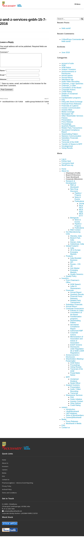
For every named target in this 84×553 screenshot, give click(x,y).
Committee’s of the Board (76, 313)
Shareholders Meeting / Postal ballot (75, 360)
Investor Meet (66, 110)
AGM (63, 65)
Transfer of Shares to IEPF (71, 144)
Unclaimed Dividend (74, 380)
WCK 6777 (81, 215)
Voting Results (67, 148)
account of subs (67, 63)
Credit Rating (66, 92)
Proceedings (66, 124)
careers (64, 407)
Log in (63, 159)
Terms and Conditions (9, 493)
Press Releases (72, 421)
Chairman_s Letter (68, 86)
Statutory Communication (71, 136)
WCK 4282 (81, 211)
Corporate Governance (75, 309)
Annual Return (67, 77)
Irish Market (74, 268)
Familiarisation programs (71, 98)
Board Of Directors (73, 175)
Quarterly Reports (68, 126)
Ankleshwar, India (77, 244)
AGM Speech (75, 284)
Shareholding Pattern (69, 134)
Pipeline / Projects (78, 194)
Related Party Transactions (75, 301)
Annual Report (75, 292)
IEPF (68, 377)
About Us (65, 171)
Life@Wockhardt (72, 411)
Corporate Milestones (74, 179)
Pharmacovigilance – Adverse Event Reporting (17, 483)
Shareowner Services (74, 395)
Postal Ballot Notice (75, 374)
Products (69, 256)
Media (63, 419)
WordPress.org (67, 165)
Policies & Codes (76, 310)
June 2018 (65, 52)
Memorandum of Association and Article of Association (76, 340)
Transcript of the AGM (69, 142)
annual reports (67, 75)
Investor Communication (70, 108)
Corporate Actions (68, 90)
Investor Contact (76, 401)
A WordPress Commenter (71, 39)
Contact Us (5, 480)
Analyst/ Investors (73, 385)
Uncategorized (67, 146)
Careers (4, 470)
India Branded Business (75, 259)
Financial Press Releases (71, 104)
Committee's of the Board (71, 88)
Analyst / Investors (68, 69)
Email (3, 78)
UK (71, 266)
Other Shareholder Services (72, 116)
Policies (64, 118)
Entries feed (66, 161)
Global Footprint (72, 246)
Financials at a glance (69, 106)
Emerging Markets (74, 253)
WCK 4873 (81, 207)
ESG (63, 425)
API (71, 262)
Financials (70, 290)
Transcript (65, 140)
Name (3, 73)
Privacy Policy (6, 486)
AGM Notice (66, 67)
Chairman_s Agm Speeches (72, 84)
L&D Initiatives (71, 413)
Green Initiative (76, 399)
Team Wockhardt (72, 177)
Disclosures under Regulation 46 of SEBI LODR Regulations (77, 350)
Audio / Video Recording (75, 390)
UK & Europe (75, 250)
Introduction (70, 409)
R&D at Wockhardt (74, 186)
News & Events (78, 198)
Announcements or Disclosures (68, 72)
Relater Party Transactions (71, 128)
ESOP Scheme (76, 345)
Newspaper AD (67, 114)
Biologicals (74, 218)
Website (3, 82)
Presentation (66, 120)
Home (63, 169)
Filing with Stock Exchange (71, 102)
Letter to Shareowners (75, 287)
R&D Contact (75, 230)
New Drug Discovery (74, 190)
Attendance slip (67, 79)
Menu (77, 4)
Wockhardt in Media (73, 423)
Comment (4, 52)
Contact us (65, 427)
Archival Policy (7, 489)
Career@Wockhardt (73, 417)
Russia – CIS (75, 264)
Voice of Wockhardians (75, 415)
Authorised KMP (76, 331)
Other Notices (75, 403)
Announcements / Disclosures (73, 356)
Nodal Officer (75, 383)
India (72, 248)
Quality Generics (76, 274)
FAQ (63, 100)
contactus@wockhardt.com (12, 511)
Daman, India (75, 242)
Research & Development (71, 182)
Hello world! (66, 28)
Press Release (67, 122)
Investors (65, 278)
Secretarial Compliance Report (74, 327)
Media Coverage (67, 112)
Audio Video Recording (70, 81)
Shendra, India (76, 236)
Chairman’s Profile (73, 173)
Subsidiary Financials (69, 138)
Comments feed (67, 163)
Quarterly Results (77, 294)
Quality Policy (71, 276)
